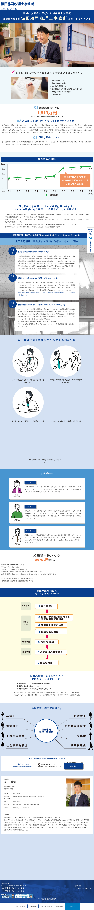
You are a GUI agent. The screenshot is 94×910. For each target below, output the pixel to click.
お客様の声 (33, 906)
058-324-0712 (49, 765)
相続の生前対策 (21, 906)
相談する (72, 906)
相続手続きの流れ (46, 906)
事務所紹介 (59, 906)
